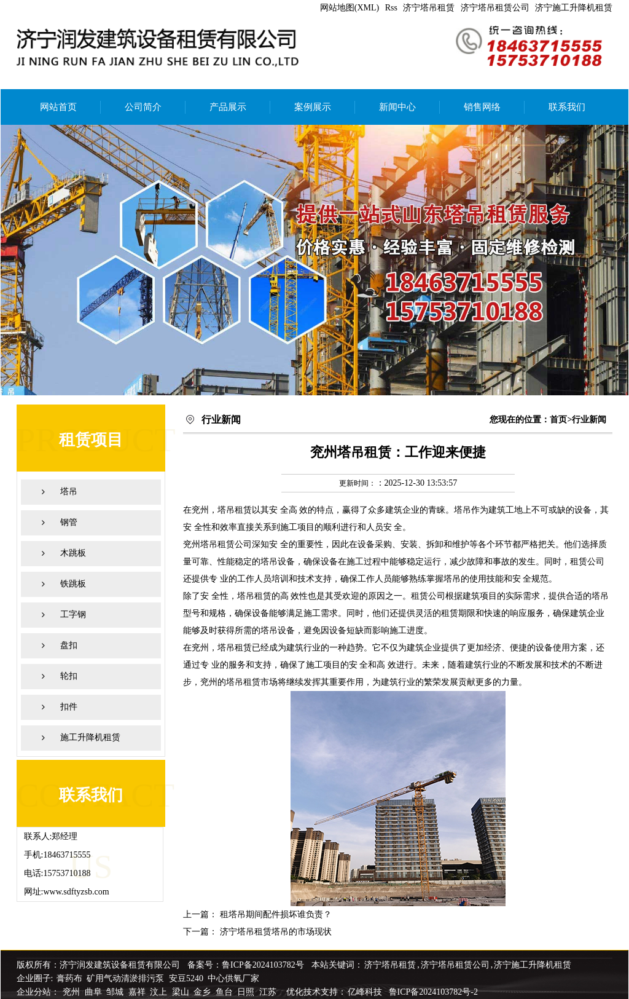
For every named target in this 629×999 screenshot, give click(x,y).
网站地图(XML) (349, 7)
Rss (391, 7)
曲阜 (94, 992)
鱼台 (225, 992)
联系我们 (567, 107)
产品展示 (227, 107)
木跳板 (73, 553)
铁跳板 (73, 583)
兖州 (72, 992)
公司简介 (143, 107)
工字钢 (73, 614)
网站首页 (58, 107)
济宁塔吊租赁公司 (495, 7)
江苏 (269, 992)
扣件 (68, 706)
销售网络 (482, 107)
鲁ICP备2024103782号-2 (433, 992)
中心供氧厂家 (233, 978)
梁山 (182, 992)
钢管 (68, 522)
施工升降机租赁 (90, 737)
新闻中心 (397, 107)
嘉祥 (138, 992)
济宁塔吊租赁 (429, 7)
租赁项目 (91, 440)
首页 (558, 419)
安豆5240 (186, 978)
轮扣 (68, 676)
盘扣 (68, 645)
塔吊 (68, 491)
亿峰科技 (365, 992)
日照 (247, 992)
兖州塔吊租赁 (209, 544)
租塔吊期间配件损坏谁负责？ (276, 914)
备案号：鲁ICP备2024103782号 (245, 964)
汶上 (160, 992)
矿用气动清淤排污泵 (126, 978)
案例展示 (312, 107)
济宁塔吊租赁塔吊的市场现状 (276, 931)
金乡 (203, 992)
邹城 (116, 992)
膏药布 (69, 978)
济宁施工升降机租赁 (573, 7)
